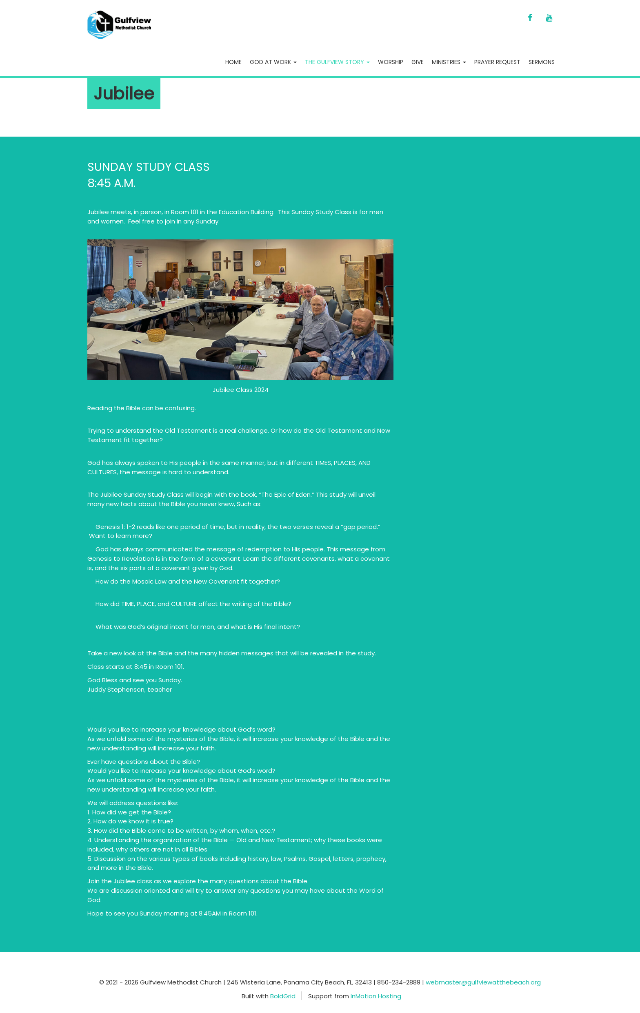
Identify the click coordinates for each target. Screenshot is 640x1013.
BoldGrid (283, 995)
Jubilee (123, 93)
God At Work (273, 62)
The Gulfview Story (337, 62)
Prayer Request (497, 62)
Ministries (449, 62)
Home (233, 62)
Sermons (542, 62)
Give (417, 62)
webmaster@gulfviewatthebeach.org (483, 982)
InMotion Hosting (376, 995)
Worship (390, 62)
